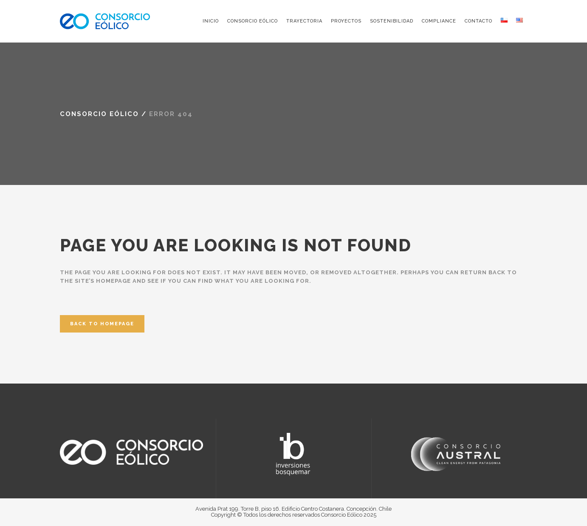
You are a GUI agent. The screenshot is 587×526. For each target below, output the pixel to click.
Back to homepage (102, 324)
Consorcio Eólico (99, 114)
